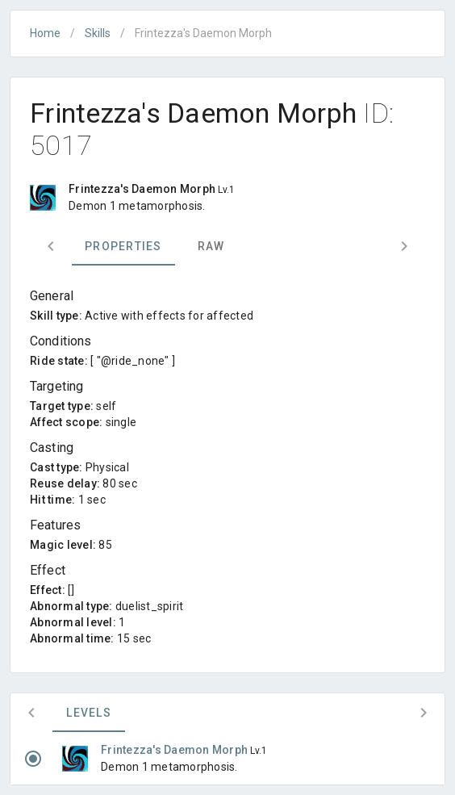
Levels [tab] (88, 712)
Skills (98, 33)
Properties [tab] (123, 246)
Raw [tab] (211, 246)
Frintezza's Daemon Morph (175, 749)
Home (45, 33)
